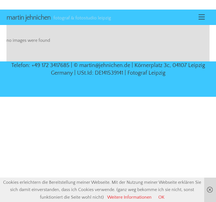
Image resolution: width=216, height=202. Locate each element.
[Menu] (201, 17)
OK (161, 197)
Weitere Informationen (129, 197)
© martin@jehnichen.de (102, 65)
